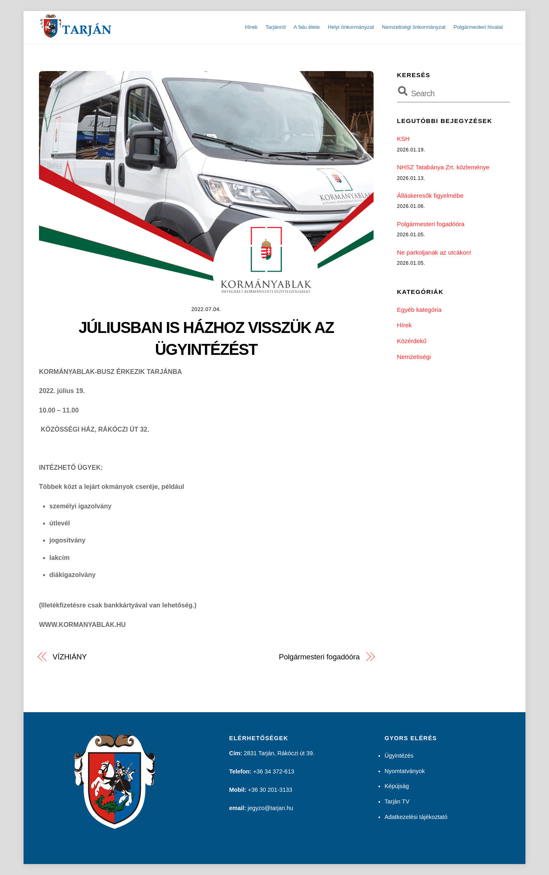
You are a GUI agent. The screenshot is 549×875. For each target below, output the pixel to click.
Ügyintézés (399, 755)
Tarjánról (276, 27)
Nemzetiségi (414, 356)
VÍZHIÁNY (70, 656)
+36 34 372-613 (273, 771)
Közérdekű (412, 340)
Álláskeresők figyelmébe (430, 195)
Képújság (397, 786)
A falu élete (307, 27)
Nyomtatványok (405, 771)
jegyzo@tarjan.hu (270, 808)
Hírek (251, 27)
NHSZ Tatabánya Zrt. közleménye (443, 167)
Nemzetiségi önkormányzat (414, 27)
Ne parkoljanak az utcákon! (434, 252)
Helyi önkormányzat (351, 27)
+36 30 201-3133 (270, 789)
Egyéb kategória (419, 309)
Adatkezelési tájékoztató (416, 817)
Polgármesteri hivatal (478, 27)
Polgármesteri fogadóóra (319, 656)
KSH (403, 138)
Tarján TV (397, 801)
